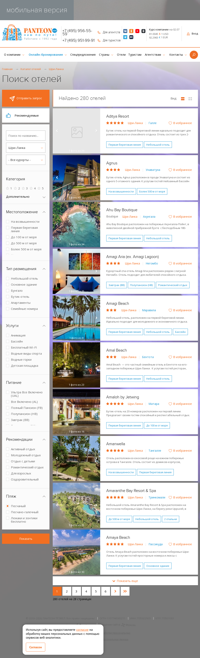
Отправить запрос (25, 98)
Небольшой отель (158, 144)
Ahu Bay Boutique (121, 210)
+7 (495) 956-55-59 (77, 32)
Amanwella (115, 444)
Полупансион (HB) (141, 285)
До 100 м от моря (157, 425)
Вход (192, 33)
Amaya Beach (118, 537)
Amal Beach (116, 350)
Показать (25, 539)
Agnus (111, 163)
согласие (82, 630)
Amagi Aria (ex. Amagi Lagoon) (132, 256)
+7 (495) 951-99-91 (78, 40)
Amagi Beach (117, 303)
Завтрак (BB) (116, 285)
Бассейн (180, 332)
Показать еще (125, 581)
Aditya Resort (117, 116)
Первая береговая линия (124, 144)
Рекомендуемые (22, 115)
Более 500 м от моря (152, 191)
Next (96, 131)
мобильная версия (36, 10)
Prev (57, 131)
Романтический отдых (172, 285)
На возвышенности (121, 191)
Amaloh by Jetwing (122, 397)
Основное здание (157, 566)
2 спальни (170, 519)
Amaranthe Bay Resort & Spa (131, 490)
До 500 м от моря (119, 519)
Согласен (35, 647)
